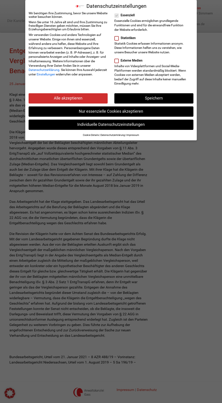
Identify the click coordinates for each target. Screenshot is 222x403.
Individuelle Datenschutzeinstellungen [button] (111, 124)
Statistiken (126, 37)
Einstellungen (46, 73)
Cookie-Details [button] (91, 134)
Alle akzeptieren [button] (68, 97)
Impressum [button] (132, 134)
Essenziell (126, 14)
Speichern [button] (154, 97)
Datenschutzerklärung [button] (113, 134)
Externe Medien (129, 60)
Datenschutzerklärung (44, 69)
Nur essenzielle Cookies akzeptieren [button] (111, 110)
